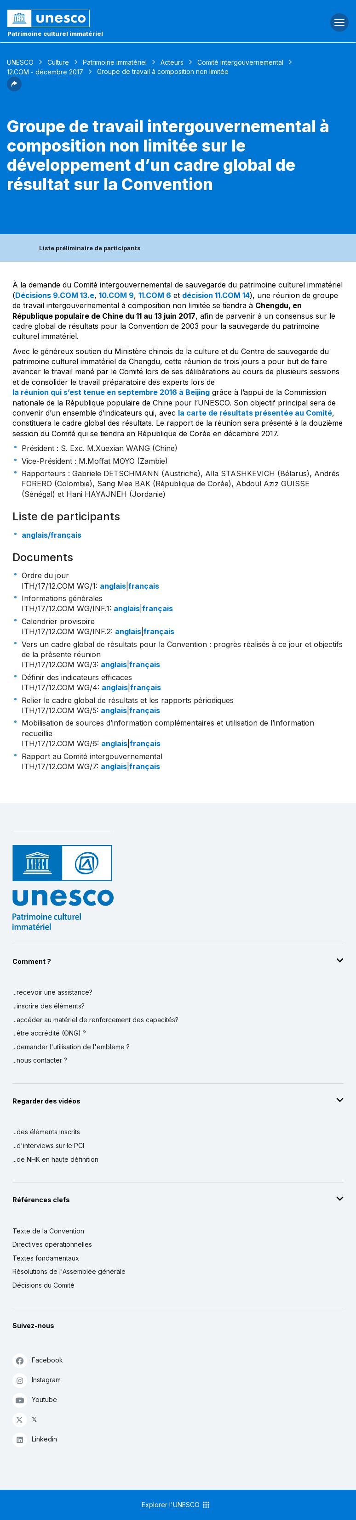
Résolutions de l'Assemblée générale (69, 1271)
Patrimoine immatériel (115, 62)
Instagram (36, 1380)
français (143, 586)
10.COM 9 (116, 295)
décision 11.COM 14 (216, 295)
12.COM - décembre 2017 (45, 72)
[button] (14, 88)
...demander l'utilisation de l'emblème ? (71, 1047)
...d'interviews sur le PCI (48, 1145)
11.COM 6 (154, 295)
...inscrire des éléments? (48, 1006)
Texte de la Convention (48, 1231)
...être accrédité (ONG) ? (49, 1033)
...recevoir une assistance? (52, 992)
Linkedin (34, 1439)
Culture (58, 62)
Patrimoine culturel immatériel (55, 33)
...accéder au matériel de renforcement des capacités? (95, 1020)
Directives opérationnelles (52, 1244)
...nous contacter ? (39, 1060)
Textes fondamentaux (45, 1258)
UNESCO (20, 62)
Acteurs (172, 62)
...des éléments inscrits (46, 1132)
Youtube (34, 1400)
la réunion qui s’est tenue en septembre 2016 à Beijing (111, 392)
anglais (113, 586)
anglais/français (51, 535)
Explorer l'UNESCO (176, 1504)
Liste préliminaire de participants (90, 248)
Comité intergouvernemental (240, 62)
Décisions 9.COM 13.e (54, 295)
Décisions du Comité (43, 1285)
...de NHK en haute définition (55, 1159)
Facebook (37, 1360)
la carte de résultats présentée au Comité (255, 412)
